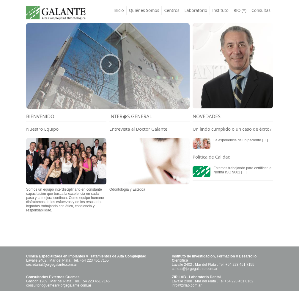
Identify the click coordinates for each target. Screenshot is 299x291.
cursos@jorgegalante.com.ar (195, 269)
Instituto (220, 10)
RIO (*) (240, 10)
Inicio (119, 10)
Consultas (260, 10)
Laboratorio (196, 10)
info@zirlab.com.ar (187, 285)
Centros (171, 10)
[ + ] (264, 140)
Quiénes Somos (144, 10)
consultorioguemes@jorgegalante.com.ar (58, 285)
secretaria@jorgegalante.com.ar (51, 264)
